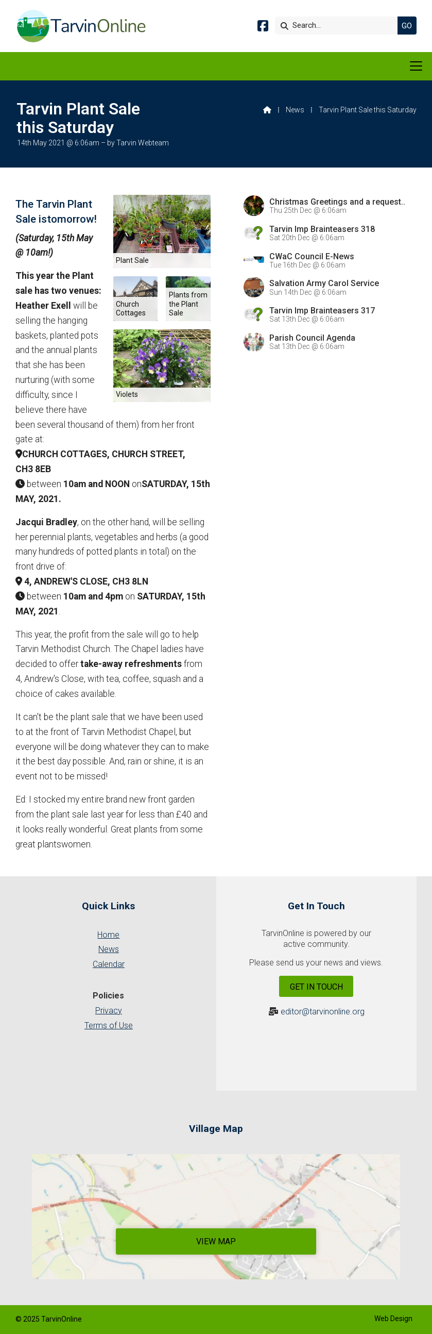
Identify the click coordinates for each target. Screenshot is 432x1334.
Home (108, 935)
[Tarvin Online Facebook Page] (262, 27)
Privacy (108, 1010)
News (295, 110)
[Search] (339, 25)
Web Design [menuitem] (393, 1318)
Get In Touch (316, 987)
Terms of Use (108, 1025)
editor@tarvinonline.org (323, 1011)
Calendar (109, 964)
